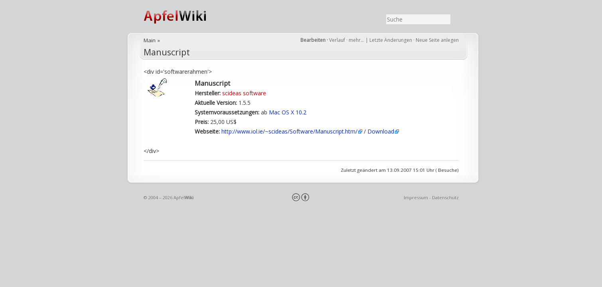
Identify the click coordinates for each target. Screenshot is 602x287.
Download (380, 131)
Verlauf (337, 40)
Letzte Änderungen (390, 40)
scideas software (244, 93)
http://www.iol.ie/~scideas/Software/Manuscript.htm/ (289, 131)
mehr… (357, 40)
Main (150, 40)
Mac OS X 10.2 (287, 112)
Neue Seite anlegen (437, 40)
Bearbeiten (313, 40)
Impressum (416, 198)
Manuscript (167, 52)
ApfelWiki (183, 16)
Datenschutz (445, 198)
